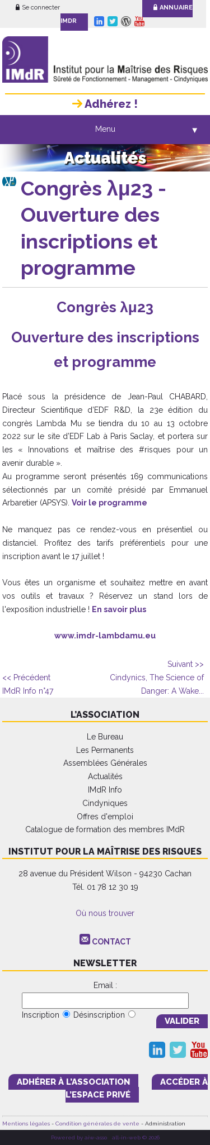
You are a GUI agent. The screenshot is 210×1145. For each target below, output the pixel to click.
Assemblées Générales (105, 762)
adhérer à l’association (73, 1082)
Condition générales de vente (97, 1123)
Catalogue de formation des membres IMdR (105, 829)
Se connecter (38, 7)
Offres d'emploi (105, 816)
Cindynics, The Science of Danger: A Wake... (157, 677)
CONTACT (111, 941)
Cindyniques (105, 803)
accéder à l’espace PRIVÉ (137, 1088)
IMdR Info (105, 789)
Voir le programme (109, 502)
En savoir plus (119, 609)
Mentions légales (26, 1123)
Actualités (105, 776)
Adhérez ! (105, 104)
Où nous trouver (105, 913)
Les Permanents (105, 750)
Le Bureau (105, 736)
